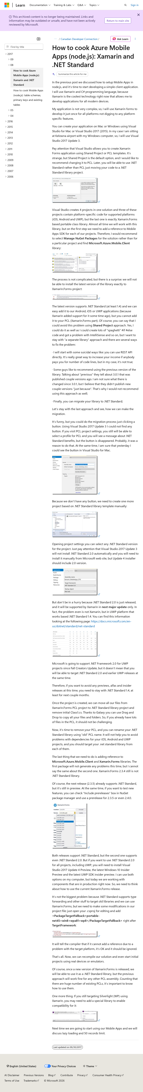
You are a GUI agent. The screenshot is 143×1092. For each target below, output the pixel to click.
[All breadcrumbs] (55, 39)
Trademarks (30, 1080)
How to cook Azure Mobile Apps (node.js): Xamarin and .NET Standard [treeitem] (26, 78)
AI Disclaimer (11, 1075)
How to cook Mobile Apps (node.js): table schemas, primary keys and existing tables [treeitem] (28, 97)
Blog (50, 1075)
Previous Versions (34, 1075)
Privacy (81, 1075)
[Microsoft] (6, 5)
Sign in (135, 5)
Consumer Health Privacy (107, 1075)
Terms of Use (11, 1080)
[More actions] (135, 39)
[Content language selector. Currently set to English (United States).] (21, 1066)
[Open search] (125, 5)
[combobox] (23, 47)
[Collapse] (38, 38)
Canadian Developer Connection (79, 39)
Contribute (67, 1075)
